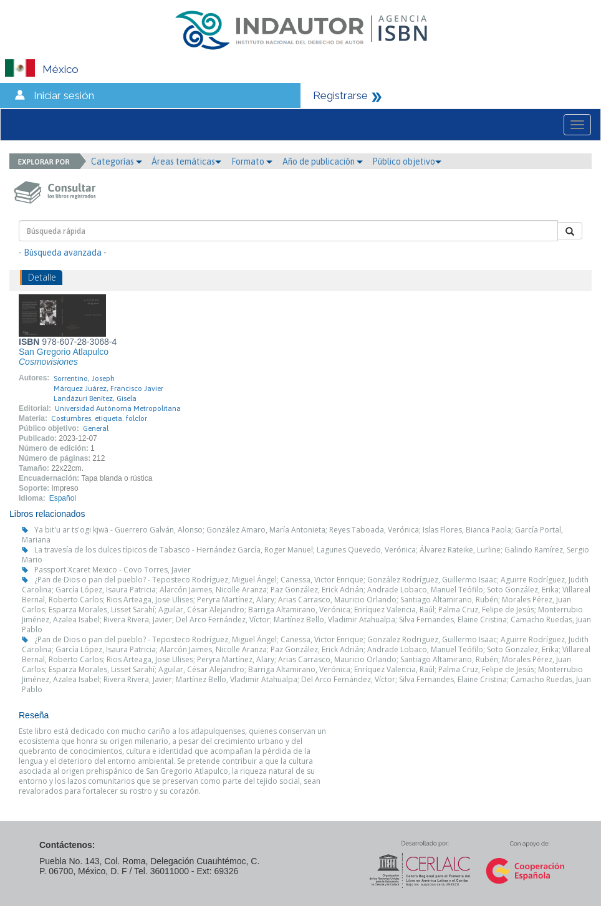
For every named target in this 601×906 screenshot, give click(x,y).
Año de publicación (322, 161)
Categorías (116, 161)
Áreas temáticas (186, 161)
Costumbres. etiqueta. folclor (99, 418)
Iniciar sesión (64, 95)
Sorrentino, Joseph (84, 378)
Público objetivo (406, 161)
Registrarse (340, 95)
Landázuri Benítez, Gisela (95, 398)
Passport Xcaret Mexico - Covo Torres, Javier (112, 569)
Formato (251, 161)
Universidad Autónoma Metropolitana (118, 408)
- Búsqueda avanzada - (63, 253)
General (95, 428)
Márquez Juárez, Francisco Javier (108, 388)
